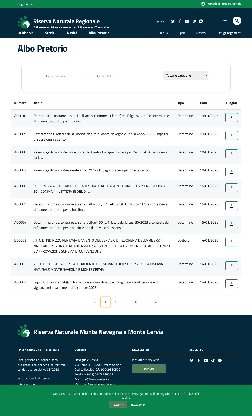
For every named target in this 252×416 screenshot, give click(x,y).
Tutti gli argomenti (228, 38)
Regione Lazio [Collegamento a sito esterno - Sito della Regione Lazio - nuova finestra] (27, 4)
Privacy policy (137, 405)
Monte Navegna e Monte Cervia (71, 28)
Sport (181, 38)
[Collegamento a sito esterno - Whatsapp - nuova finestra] (200, 21)
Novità (72, 38)
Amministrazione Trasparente (38, 356)
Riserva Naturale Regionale (66, 21)
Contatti (80, 356)
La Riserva (25, 38)
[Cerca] (237, 21)
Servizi (50, 38)
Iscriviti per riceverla (145, 366)
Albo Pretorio (99, 38)
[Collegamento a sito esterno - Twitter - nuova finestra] (172, 21)
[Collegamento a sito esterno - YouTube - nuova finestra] (186, 21)
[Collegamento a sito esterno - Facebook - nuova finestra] (179, 21)
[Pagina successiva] (156, 308)
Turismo (201, 38)
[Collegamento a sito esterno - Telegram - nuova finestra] (193, 21)
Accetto (118, 405)
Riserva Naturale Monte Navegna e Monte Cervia (98, 338)
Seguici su (196, 356)
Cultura (163, 38)
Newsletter (140, 356)
